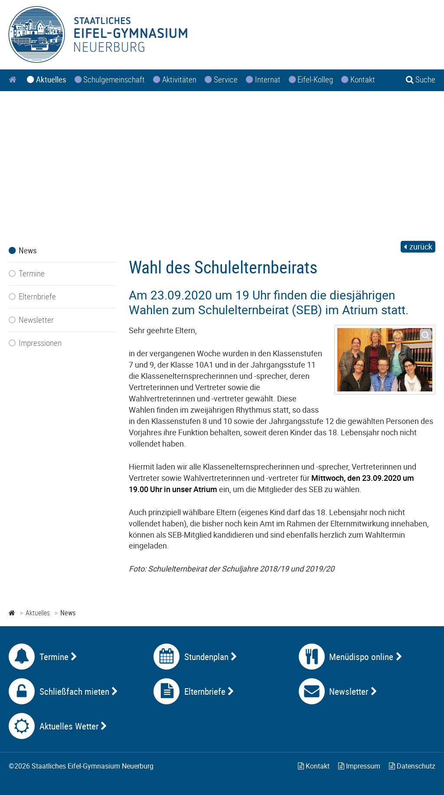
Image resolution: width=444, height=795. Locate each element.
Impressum (359, 766)
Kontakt (314, 766)
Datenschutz (412, 766)
